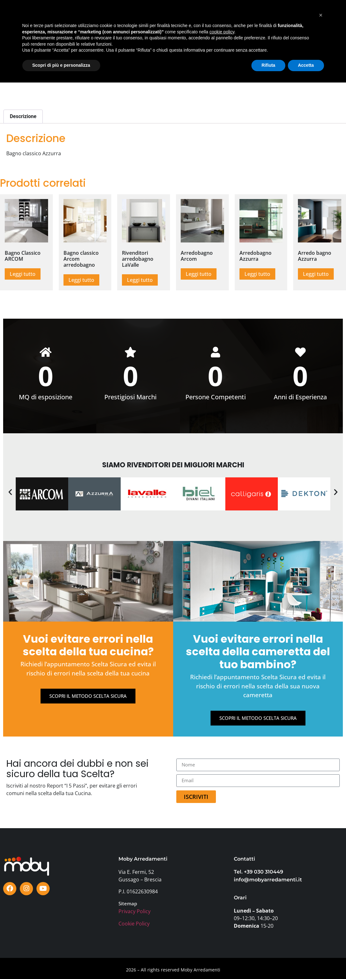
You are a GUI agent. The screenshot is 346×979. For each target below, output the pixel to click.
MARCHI (123, 11)
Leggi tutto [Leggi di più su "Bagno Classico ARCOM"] (23, 273)
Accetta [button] (306, 961)
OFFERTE (150, 11)
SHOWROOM (91, 11)
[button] (10, 492)
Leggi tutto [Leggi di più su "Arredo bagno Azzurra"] (316, 273)
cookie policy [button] (221, 928)
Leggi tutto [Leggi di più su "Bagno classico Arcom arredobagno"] (81, 279)
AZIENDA (101, 26)
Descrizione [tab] (23, 116)
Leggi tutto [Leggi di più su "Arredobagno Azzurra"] (257, 273)
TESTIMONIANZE (186, 11)
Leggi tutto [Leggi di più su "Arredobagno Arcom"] (198, 273)
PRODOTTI (57, 11)
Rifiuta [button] (268, 961)
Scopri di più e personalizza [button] (61, 961)
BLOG (219, 11)
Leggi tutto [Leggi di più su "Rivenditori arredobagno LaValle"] (140, 279)
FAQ (217, 26)
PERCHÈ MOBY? (251, 11)
